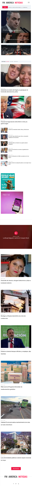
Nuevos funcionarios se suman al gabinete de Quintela (18, 150)
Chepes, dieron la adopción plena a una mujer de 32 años (19, 163)
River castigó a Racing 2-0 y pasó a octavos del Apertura (14, 52)
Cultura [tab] (11, 61)
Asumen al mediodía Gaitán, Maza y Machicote (18, 129)
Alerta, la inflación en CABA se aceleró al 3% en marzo (18, 157)
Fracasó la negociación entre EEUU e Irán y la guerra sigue (14, 122)
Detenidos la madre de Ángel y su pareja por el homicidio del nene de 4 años (14, 90)
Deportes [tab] (16, 61)
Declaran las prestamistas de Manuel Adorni (12, 30)
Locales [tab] (7, 61)
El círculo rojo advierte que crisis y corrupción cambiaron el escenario (18, 137)
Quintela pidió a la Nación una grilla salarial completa (18, 143)
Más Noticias (16, 468)
